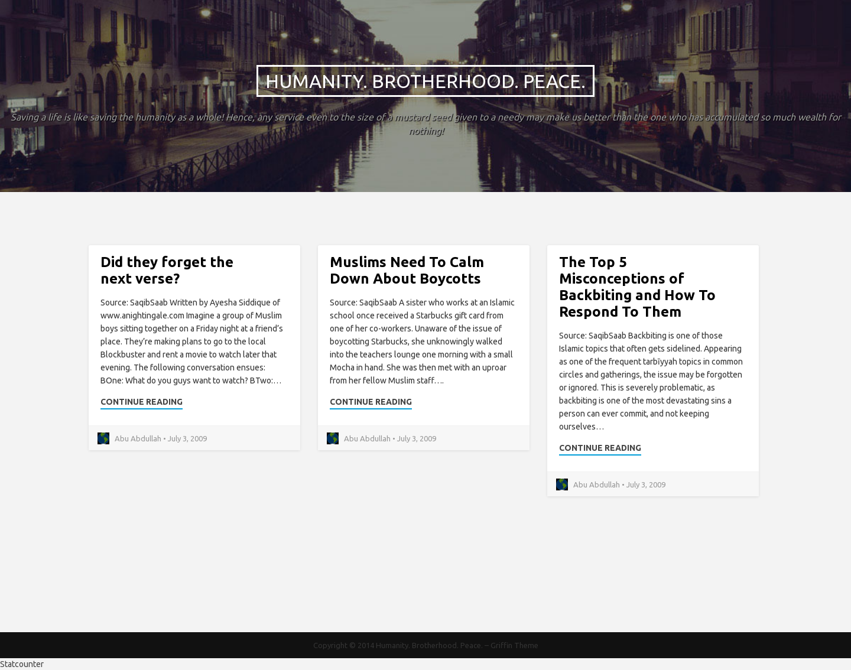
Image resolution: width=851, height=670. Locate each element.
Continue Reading (141, 401)
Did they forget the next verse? (166, 270)
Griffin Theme (514, 645)
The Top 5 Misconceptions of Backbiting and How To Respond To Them (637, 287)
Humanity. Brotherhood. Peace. (425, 81)
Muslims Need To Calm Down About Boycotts (407, 270)
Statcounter (22, 664)
